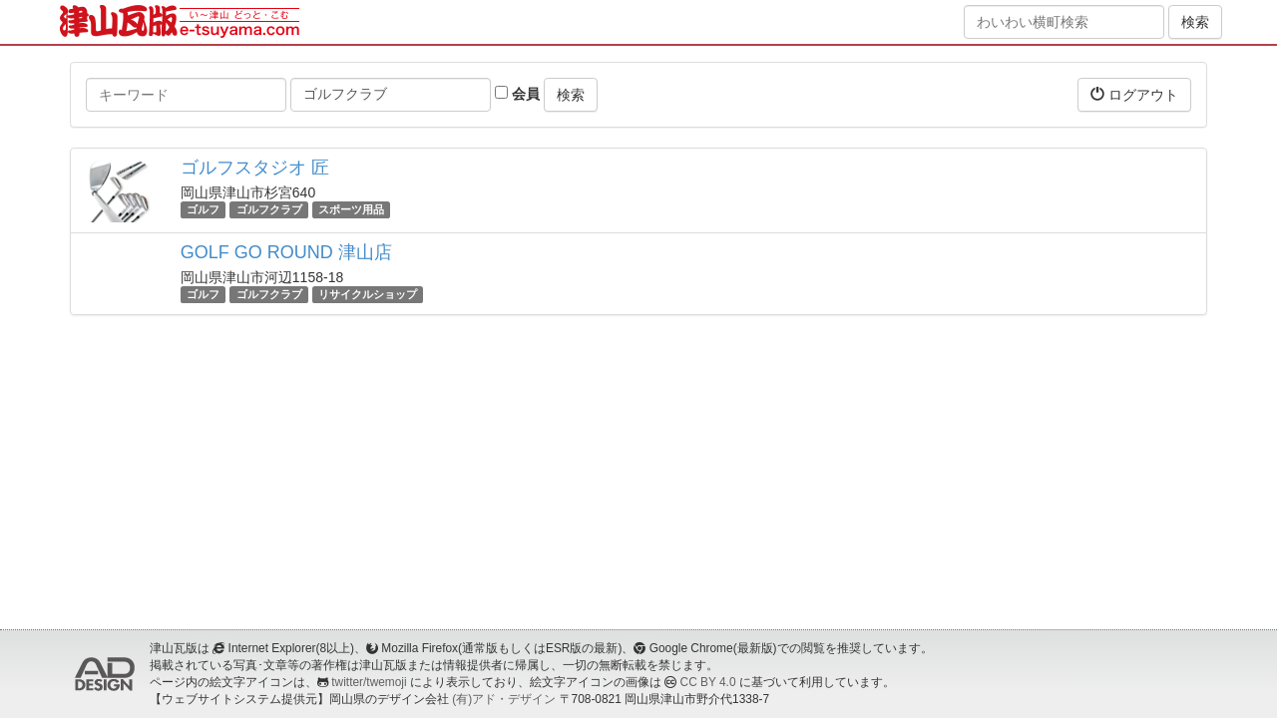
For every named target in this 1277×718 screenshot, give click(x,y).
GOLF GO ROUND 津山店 (286, 252)
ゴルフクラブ (269, 209)
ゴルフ (203, 209)
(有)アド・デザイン (504, 699)
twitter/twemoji (368, 682)
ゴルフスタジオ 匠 (255, 168)
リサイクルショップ (367, 294)
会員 (517, 94)
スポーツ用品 (351, 209)
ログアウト (1134, 94)
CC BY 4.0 (708, 682)
